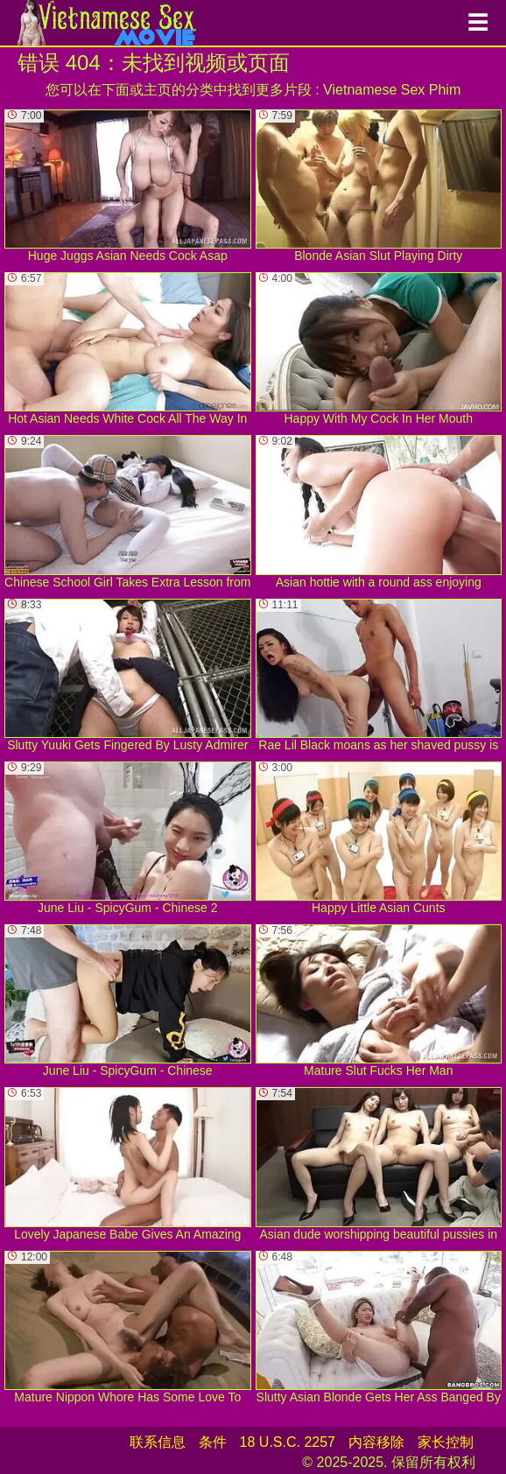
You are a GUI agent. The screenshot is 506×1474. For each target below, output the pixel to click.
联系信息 (158, 1442)
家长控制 (446, 1442)
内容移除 (376, 1442)
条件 (213, 1442)
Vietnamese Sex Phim (391, 89)
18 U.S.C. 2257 (287, 1442)
